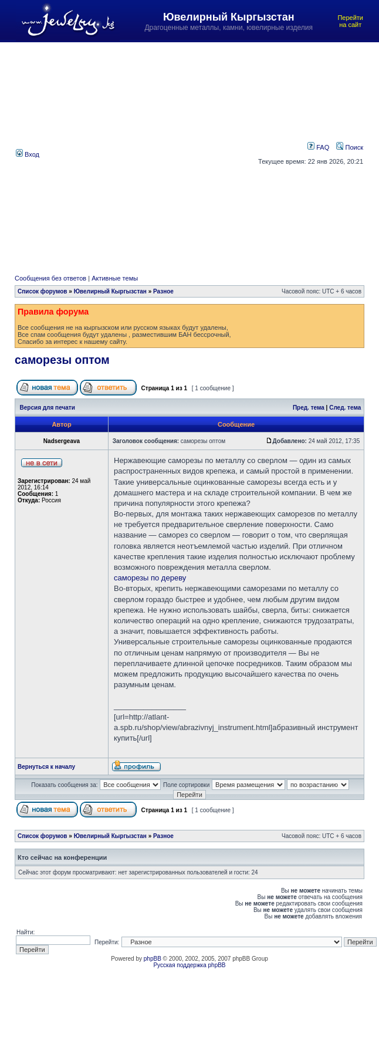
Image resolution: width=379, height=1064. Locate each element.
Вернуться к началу (46, 767)
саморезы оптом (62, 359)
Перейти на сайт (350, 21)
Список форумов (42, 291)
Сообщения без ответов (50, 278)
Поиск (349, 147)
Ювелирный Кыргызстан (110, 291)
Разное (163, 291)
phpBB (152, 958)
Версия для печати (47, 407)
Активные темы (115, 278)
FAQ (318, 147)
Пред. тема (308, 407)
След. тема (345, 407)
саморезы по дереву (150, 577)
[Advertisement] (111, 153)
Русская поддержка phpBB (189, 965)
